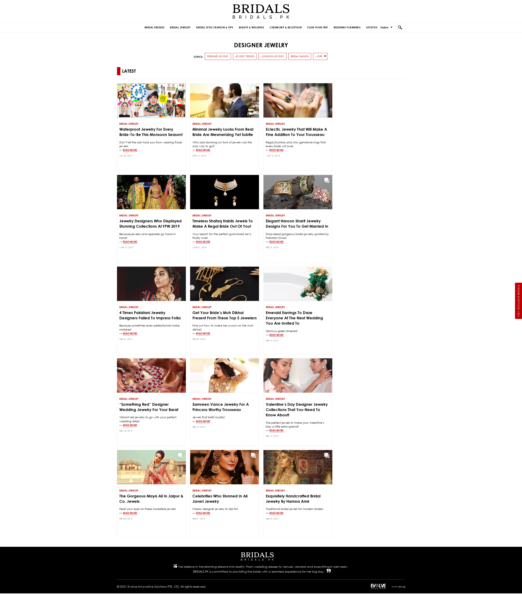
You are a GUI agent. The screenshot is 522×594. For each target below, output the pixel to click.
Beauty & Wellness (252, 27)
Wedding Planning (343, 27)
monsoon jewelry (272, 56)
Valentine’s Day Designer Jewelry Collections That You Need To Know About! (297, 410)
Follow (384, 27)
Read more (130, 150)
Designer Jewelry (218, 56)
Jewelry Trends (244, 56)
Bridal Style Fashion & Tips (217, 27)
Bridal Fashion (300, 56)
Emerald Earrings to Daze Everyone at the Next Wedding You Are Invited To (294, 318)
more (318, 56)
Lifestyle (367, 27)
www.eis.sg (398, 587)
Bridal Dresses (160, 27)
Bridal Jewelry (184, 27)
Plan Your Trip (315, 27)
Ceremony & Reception (285, 27)
